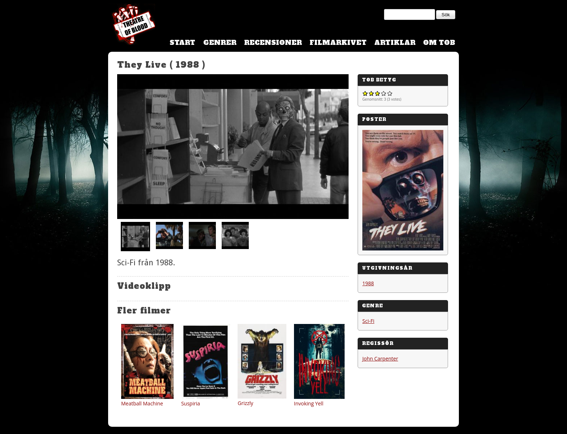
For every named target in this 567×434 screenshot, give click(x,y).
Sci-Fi (368, 320)
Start (182, 42)
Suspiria (190, 403)
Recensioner (273, 42)
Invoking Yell (308, 403)
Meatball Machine (142, 403)
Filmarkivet (338, 42)
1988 (368, 283)
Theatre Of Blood (131, 25)
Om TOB (439, 42)
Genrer (219, 42)
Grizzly (245, 403)
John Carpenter (380, 358)
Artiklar (394, 42)
